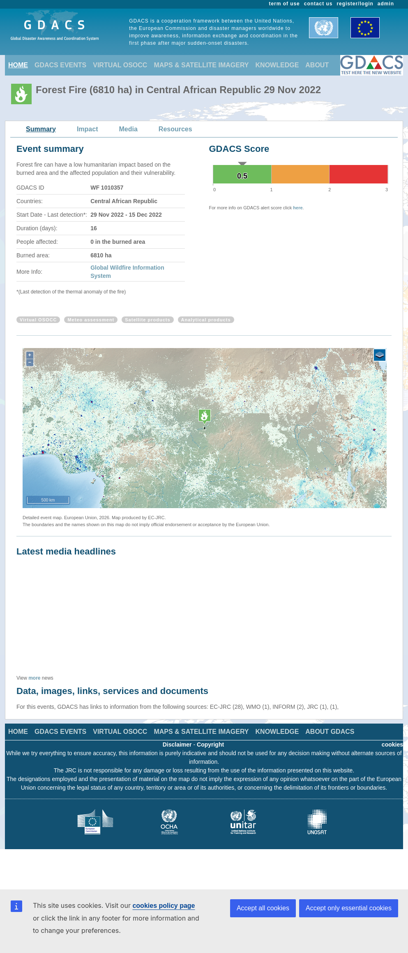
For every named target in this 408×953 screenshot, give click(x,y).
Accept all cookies (263, 908)
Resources (175, 129)
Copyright (210, 744)
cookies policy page (163, 905)
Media (128, 129)
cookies (392, 744)
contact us (318, 4)
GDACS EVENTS (60, 65)
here (297, 207)
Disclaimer (177, 744)
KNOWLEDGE (277, 65)
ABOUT (317, 65)
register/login (355, 4)
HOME (18, 65)
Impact (87, 129)
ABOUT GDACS (329, 731)
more (34, 678)
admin (386, 4)
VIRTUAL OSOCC (120, 65)
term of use (284, 4)
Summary (41, 129)
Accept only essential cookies (349, 908)
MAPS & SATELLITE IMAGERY (201, 65)
